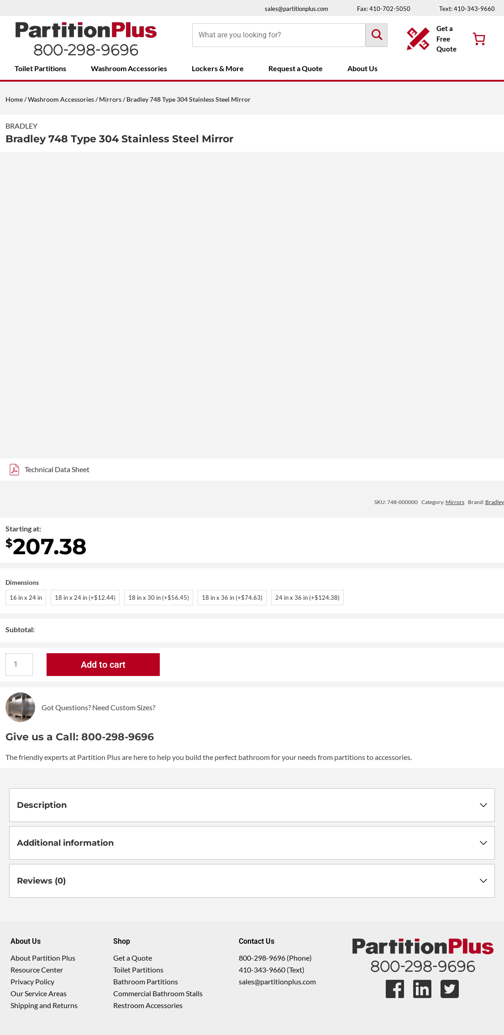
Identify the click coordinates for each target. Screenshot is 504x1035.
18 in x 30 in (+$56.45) (158, 597)
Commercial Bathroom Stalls (158, 993)
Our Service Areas (38, 993)
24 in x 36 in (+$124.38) (307, 597)
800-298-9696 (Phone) (275, 957)
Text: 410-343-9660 (467, 8)
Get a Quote (132, 957)
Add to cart (103, 664)
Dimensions (22, 582)
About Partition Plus (42, 957)
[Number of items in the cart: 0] (479, 38)
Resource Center (36, 969)
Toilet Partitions (40, 68)
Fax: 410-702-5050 (383, 8)
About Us (362, 68)
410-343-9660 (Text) (271, 969)
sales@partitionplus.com (296, 8)
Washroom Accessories (129, 68)
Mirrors (110, 99)
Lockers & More (218, 68)
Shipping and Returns (44, 1005)
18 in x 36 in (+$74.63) (232, 597)
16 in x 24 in (26, 597)
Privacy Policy (32, 981)
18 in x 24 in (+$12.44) (85, 597)
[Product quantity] (19, 664)
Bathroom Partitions (145, 981)
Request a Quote (295, 68)
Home (14, 99)
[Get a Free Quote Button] (432, 38)
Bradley (21, 125)
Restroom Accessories (148, 1005)
